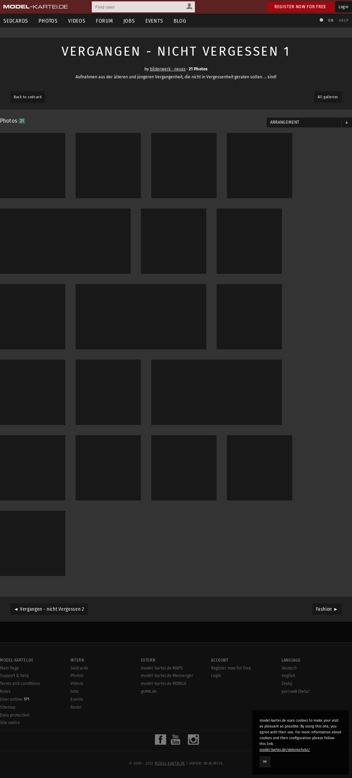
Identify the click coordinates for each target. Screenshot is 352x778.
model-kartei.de (170, 764)
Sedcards (79, 668)
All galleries (328, 97)
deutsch (289, 668)
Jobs (129, 21)
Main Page (9, 668)
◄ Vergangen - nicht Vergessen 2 (49, 609)
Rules (5, 691)
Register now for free (300, 6)
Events (154, 21)
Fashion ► (327, 609)
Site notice (10, 722)
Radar (76, 707)
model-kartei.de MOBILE (164, 683)
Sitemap (7, 707)
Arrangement (284, 122)
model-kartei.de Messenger (167, 675)
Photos (48, 21)
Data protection (15, 715)
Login (344, 6)
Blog (180, 21)
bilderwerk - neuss (168, 69)
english (288, 675)
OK (265, 761)
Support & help (14, 675)
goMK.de (149, 691)
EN (330, 20)
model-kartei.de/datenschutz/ (285, 749)
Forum (104, 21)
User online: (14, 699)
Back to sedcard (28, 97)
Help (344, 20)
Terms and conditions (20, 683)
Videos (77, 21)
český (287, 683)
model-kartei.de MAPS (162, 668)
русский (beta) (295, 691)
